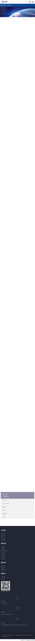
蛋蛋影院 (33, 640)
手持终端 (4, 513)
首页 (5, 5)
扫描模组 (4, 507)
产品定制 (4, 500)
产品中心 (9, 5)
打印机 (3, 517)
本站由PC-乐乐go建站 (25, 640)
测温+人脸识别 (5, 503)
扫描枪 (3, 510)
